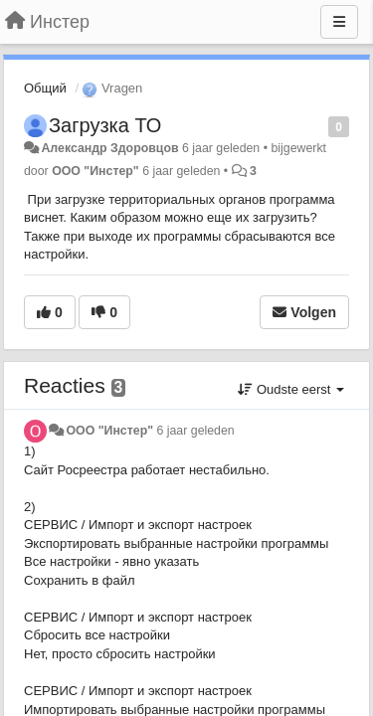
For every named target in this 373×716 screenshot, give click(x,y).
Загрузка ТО (105, 125)
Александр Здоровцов (109, 148)
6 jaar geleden (195, 431)
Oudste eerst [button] (291, 389)
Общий (45, 88)
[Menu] (339, 22)
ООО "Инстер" (95, 171)
